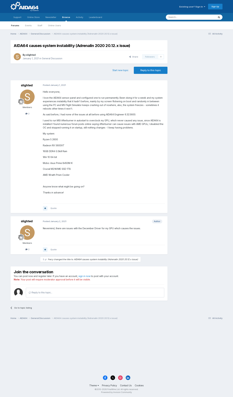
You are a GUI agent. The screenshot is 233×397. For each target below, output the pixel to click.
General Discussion (52, 58)
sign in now (84, 276)
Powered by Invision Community (116, 392)
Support (17, 17)
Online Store (33, 17)
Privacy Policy (109, 385)
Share (133, 56)
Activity (79, 17)
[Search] (182, 17)
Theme (94, 385)
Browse (66, 18)
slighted (31, 54)
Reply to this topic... (40, 292)
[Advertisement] (196, 61)
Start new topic (120, 70)
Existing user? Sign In (192, 6)
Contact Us (126, 385)
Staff (40, 25)
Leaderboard (95, 17)
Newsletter (50, 17)
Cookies (139, 385)
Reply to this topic (150, 70)
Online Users (54, 25)
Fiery (50, 259)
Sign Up (215, 6)
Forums (15, 25)
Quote (53, 208)
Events (28, 25)
